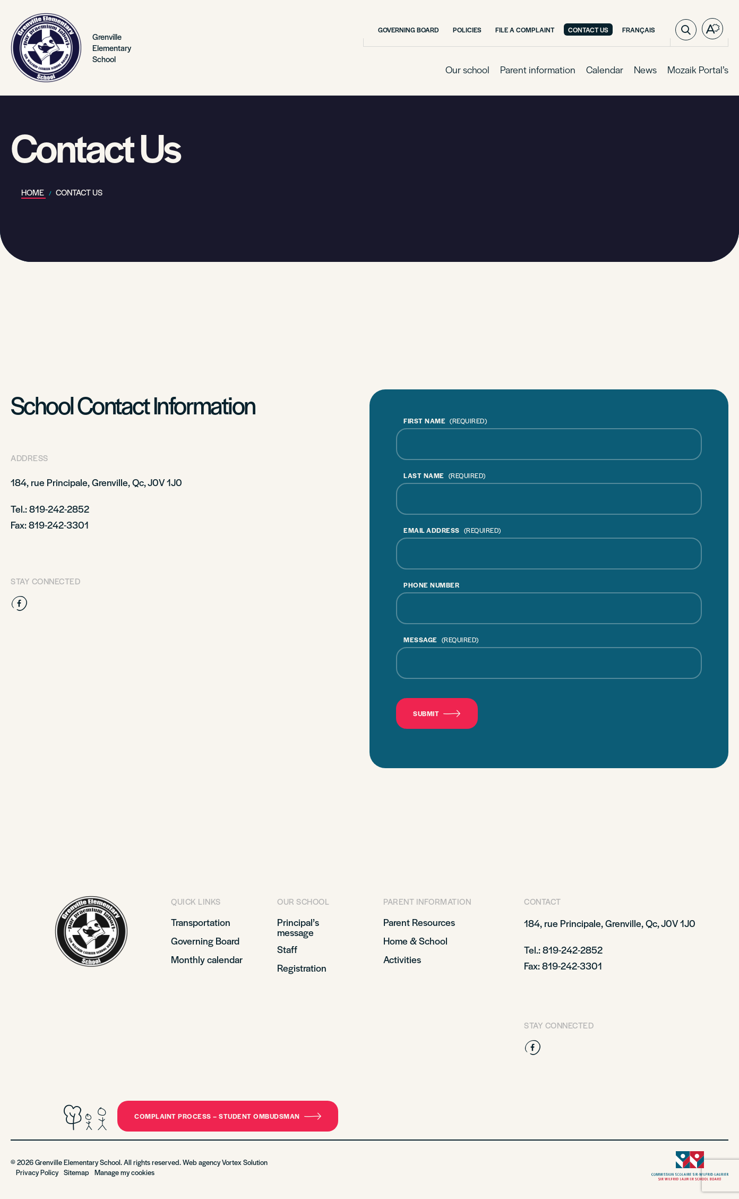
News (645, 69)
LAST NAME (444, 475)
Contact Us (588, 30)
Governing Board (408, 30)
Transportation (200, 922)
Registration (301, 968)
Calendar (604, 69)
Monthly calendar (207, 959)
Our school (467, 69)
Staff (287, 949)
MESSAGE (441, 639)
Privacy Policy (37, 1172)
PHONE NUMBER (431, 585)
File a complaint (524, 30)
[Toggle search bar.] (686, 29)
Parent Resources (419, 922)
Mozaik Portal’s (697, 69)
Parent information (537, 69)
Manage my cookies (124, 1172)
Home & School (415, 941)
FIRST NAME (445, 421)
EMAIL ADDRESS (452, 530)
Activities (402, 959)
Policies (467, 30)
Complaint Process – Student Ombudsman (227, 1116)
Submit (437, 713)
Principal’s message (298, 927)
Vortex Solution (245, 1162)
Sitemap (76, 1172)
